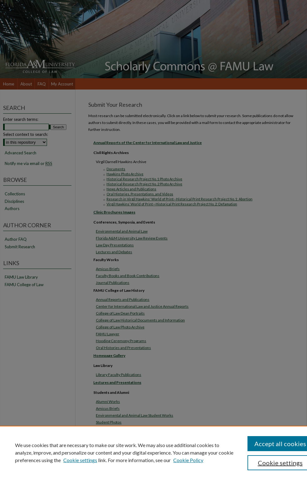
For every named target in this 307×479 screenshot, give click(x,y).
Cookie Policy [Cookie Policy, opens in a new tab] (188, 460)
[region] (153, 452)
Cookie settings (80, 460)
